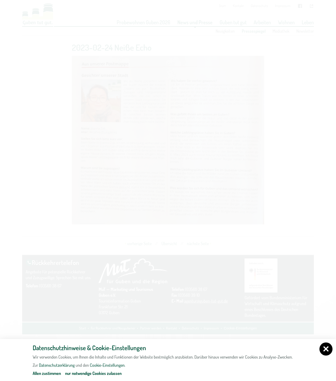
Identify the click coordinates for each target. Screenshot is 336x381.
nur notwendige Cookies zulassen (93, 373)
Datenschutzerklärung (57, 365)
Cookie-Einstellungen (107, 365)
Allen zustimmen (47, 373)
